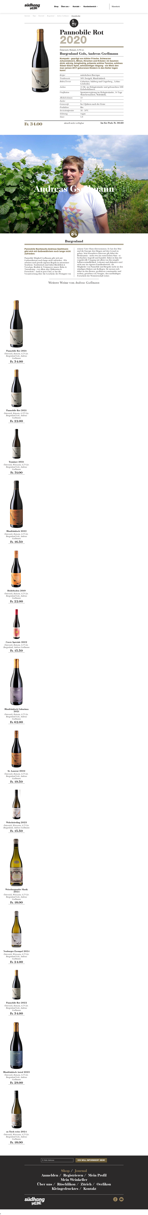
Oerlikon (104, 1184)
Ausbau (63, 87)
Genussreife (64, 104)
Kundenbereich (89, 6)
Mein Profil (97, 1175)
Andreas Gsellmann (63, 16)
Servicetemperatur (67, 110)
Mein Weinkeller (74, 1179)
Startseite (27, 16)
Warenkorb (116, 6)
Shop (56, 6)
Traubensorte (65, 78)
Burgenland (50, 16)
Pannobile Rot (76, 16)
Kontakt (76, 6)
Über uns (65, 6)
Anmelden (49, 1175)
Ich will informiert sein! (91, 1160)
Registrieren (73, 1175)
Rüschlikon (66, 1184)
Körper (62, 75)
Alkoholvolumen (66, 98)
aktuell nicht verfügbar (74, 123)
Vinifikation (64, 92)
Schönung (64, 114)
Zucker (62, 101)
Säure (62, 117)
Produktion (64, 107)
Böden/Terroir (65, 81)
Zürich (86, 1184)
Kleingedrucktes (65, 1188)
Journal (81, 1170)
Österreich (41, 16)
